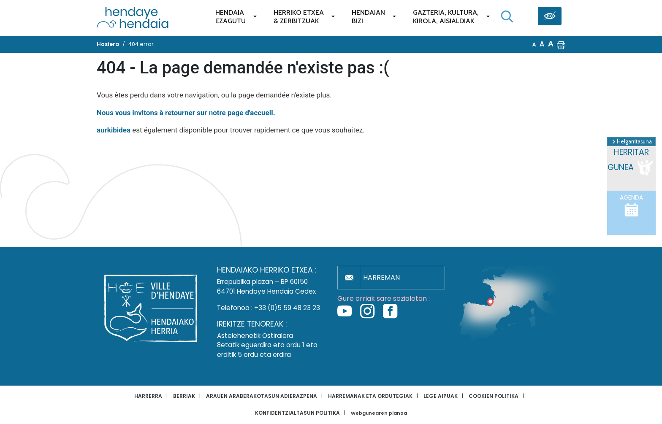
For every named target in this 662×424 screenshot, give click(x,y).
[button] (561, 44)
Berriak (184, 396)
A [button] (534, 44)
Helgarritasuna (631, 141)
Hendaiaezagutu (230, 16)
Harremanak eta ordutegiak (370, 396)
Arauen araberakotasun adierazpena (261, 396)
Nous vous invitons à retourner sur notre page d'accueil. (186, 112)
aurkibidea (113, 130)
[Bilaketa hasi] (507, 16)
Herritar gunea (631, 162)
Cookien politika (493, 396)
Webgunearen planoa (379, 413)
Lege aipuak (440, 396)
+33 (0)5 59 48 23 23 (287, 307)
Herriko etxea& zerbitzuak (299, 16)
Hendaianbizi (368, 16)
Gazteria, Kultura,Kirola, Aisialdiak (446, 16)
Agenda (631, 205)
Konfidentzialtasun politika (297, 412)
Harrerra (148, 396)
